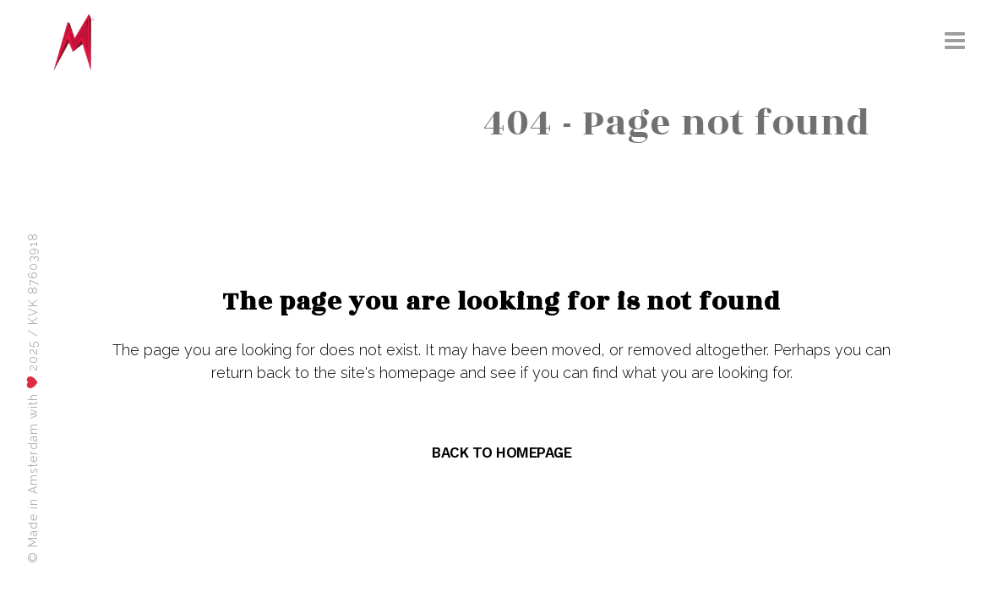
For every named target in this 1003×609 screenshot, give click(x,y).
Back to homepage (501, 452)
